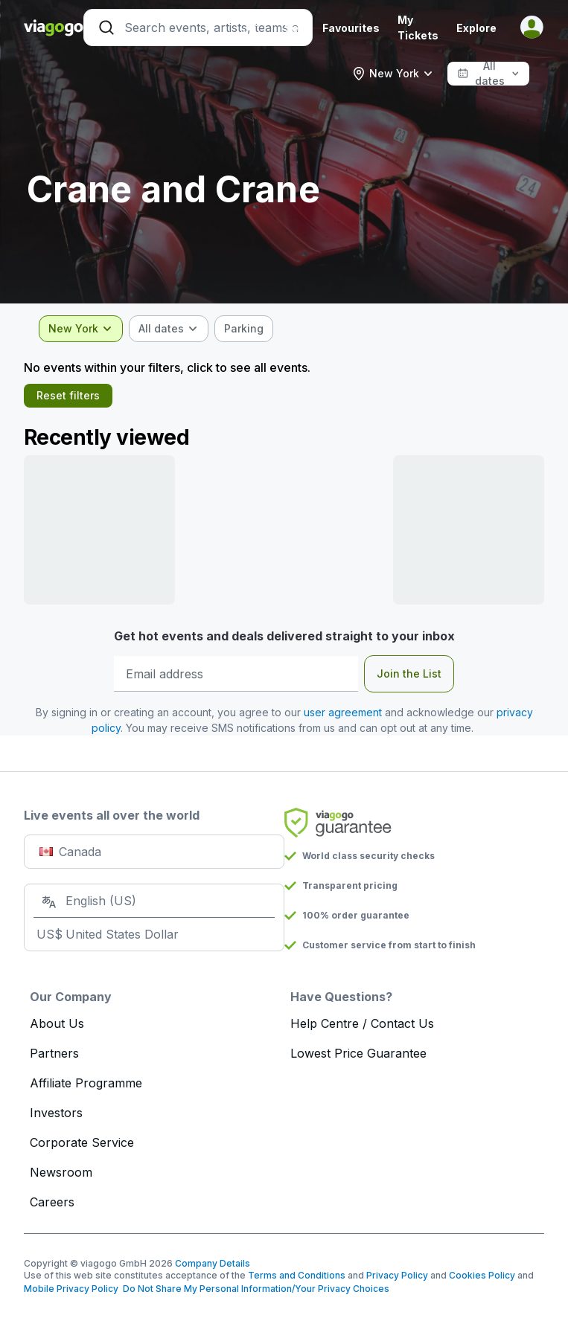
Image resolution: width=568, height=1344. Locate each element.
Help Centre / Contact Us (362, 1023)
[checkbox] (243, 328)
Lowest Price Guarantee (358, 1053)
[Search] (198, 27)
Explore (476, 28)
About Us (57, 1023)
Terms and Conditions (296, 1275)
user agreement (343, 712)
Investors (56, 1112)
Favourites (351, 28)
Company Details (212, 1263)
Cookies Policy (482, 1275)
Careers (52, 1202)
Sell (294, 28)
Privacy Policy (397, 1275)
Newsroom (61, 1172)
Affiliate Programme (86, 1082)
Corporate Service (82, 1142)
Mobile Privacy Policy (71, 1288)
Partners (54, 1053)
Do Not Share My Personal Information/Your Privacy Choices (253, 1288)
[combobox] (392, 73)
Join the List (409, 673)
